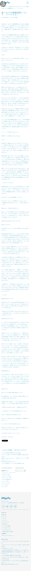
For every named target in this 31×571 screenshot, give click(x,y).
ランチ (3, 486)
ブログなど (4, 474)
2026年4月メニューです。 (8, 548)
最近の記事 (5, 539)
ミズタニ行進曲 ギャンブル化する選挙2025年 (13, 463)
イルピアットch (5, 476)
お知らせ (4, 470)
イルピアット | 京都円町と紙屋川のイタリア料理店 (6, 498)
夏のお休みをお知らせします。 (9, 461)
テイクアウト (5, 483)
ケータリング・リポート (7, 472)
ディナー (4, 484)
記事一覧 (4, 512)
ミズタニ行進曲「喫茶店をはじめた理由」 (12, 452)
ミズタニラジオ (5, 477)
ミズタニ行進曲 (5, 479)
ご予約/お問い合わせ (7, 531)
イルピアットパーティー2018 (5, 6)
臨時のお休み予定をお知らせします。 (10, 564)
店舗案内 (4, 533)
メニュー (4, 481)
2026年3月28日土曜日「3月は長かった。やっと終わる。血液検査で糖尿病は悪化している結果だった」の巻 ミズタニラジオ (15, 551)
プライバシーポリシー (8, 535)
